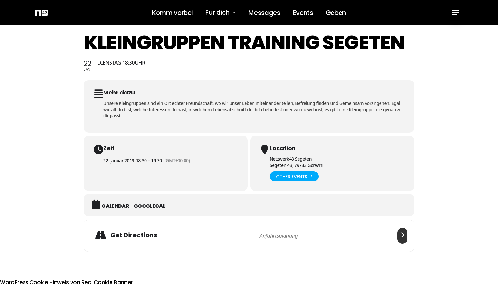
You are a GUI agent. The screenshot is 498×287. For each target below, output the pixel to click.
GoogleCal (149, 206)
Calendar (115, 206)
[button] (455, 13)
